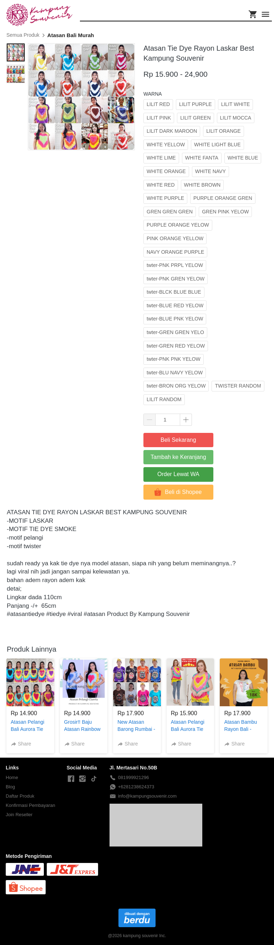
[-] (71, 779)
